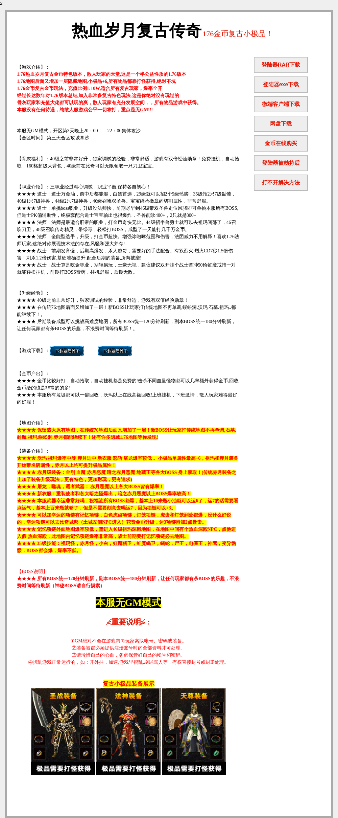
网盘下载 (281, 124)
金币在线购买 (281, 143)
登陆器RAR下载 (281, 65)
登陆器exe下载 (281, 84)
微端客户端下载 (281, 104)
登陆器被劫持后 (281, 163)
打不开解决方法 (281, 182)
